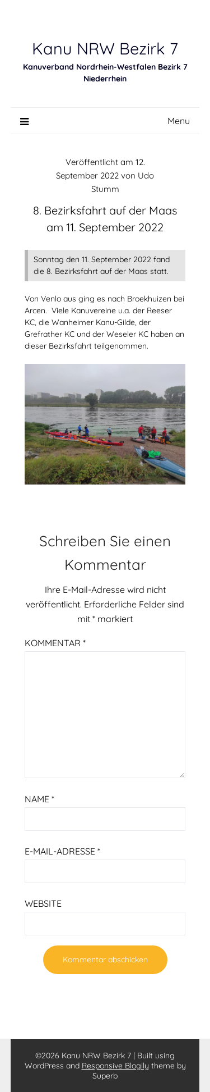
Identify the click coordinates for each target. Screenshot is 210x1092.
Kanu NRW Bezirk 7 (105, 48)
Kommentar (55, 642)
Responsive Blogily (115, 1066)
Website (43, 903)
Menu (178, 120)
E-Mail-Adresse (62, 851)
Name (39, 799)
